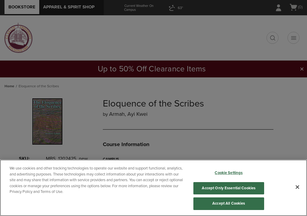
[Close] (297, 187)
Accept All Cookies (228, 203)
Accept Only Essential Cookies (228, 188)
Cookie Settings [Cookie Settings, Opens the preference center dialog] (229, 172)
